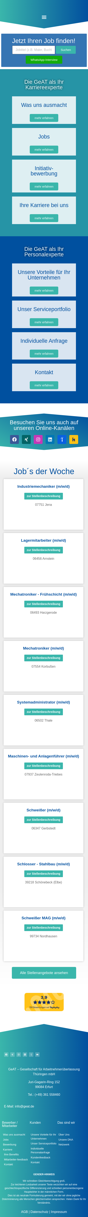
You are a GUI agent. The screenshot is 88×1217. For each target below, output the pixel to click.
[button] (44, 17)
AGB (24, 1212)
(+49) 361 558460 (47, 1094)
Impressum (58, 1212)
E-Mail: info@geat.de (19, 1106)
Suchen (66, 50)
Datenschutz (39, 1212)
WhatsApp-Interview (44, 59)
